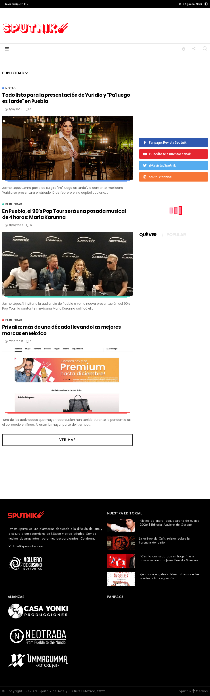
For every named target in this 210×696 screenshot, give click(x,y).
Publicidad (13, 204)
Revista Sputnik (16, 4)
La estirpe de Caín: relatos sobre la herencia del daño (164, 540)
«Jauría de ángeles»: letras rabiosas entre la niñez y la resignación (169, 576)
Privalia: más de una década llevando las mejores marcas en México (61, 330)
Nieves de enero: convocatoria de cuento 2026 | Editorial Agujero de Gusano (169, 522)
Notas (10, 88)
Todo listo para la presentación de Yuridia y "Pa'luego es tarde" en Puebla (66, 98)
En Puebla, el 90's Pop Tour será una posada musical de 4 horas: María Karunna (64, 214)
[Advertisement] (133, 26)
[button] (15, 3)
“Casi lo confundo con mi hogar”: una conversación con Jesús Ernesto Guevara (169, 558)
